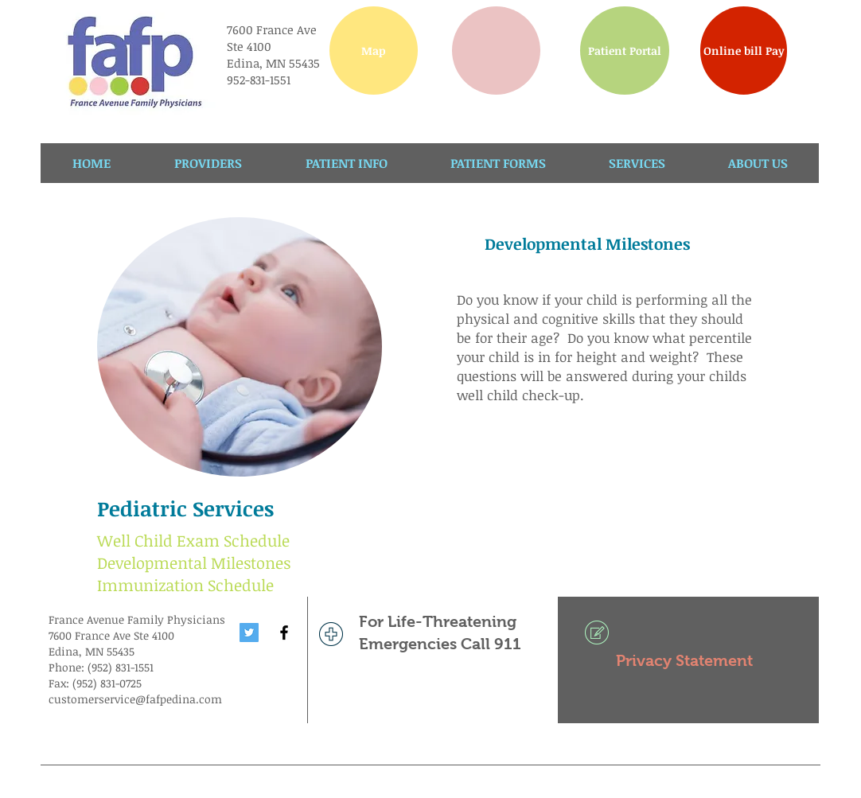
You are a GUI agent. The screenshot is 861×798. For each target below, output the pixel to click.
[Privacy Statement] (688, 660)
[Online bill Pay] (743, 50)
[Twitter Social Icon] (249, 632)
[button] (496, 50)
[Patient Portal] (624, 50)
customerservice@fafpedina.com (135, 699)
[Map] (373, 50)
